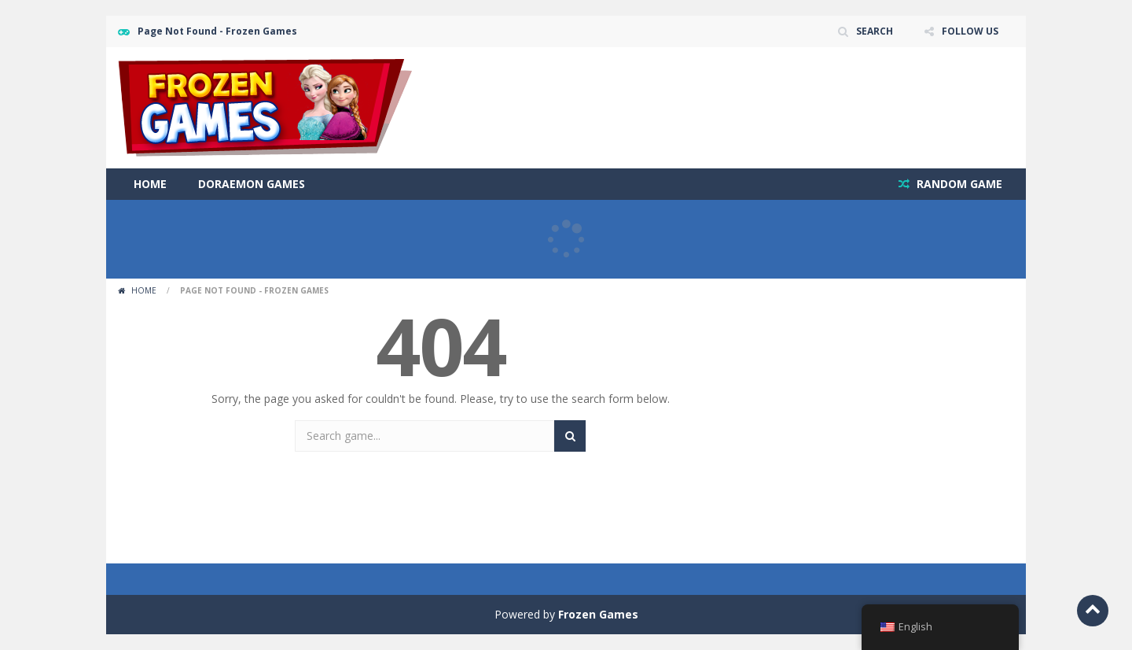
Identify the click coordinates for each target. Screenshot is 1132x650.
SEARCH (874, 31)
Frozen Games (598, 614)
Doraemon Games (251, 183)
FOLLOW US (970, 31)
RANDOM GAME (957, 183)
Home (150, 183)
